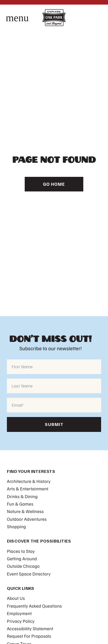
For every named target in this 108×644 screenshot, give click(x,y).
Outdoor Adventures (27, 519)
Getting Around (22, 558)
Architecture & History (29, 481)
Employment (19, 613)
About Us (16, 598)
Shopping (16, 526)
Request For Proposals (29, 636)
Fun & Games (20, 503)
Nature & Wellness (25, 511)
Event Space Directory (29, 573)
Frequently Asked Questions (34, 605)
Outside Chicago (23, 566)
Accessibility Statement (30, 628)
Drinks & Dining (22, 496)
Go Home (54, 184)
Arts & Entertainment (27, 488)
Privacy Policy (20, 621)
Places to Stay (21, 551)
